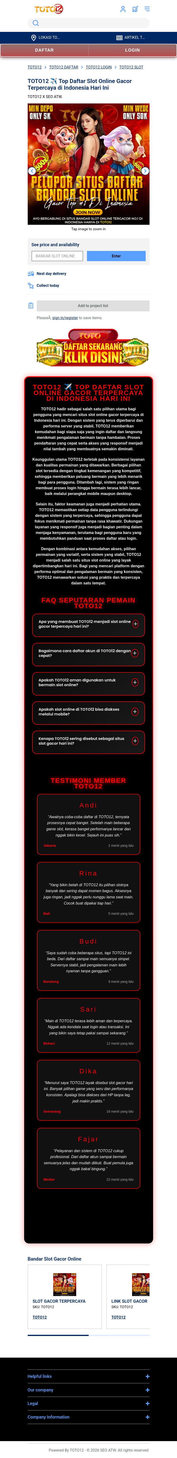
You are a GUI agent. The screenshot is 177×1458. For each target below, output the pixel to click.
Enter (116, 256)
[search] (89, 23)
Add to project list (93, 305)
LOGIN (132, 50)
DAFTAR (44, 50)
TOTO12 (40, 1317)
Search (35, 23)
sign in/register (65, 318)
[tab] (58, 1335)
